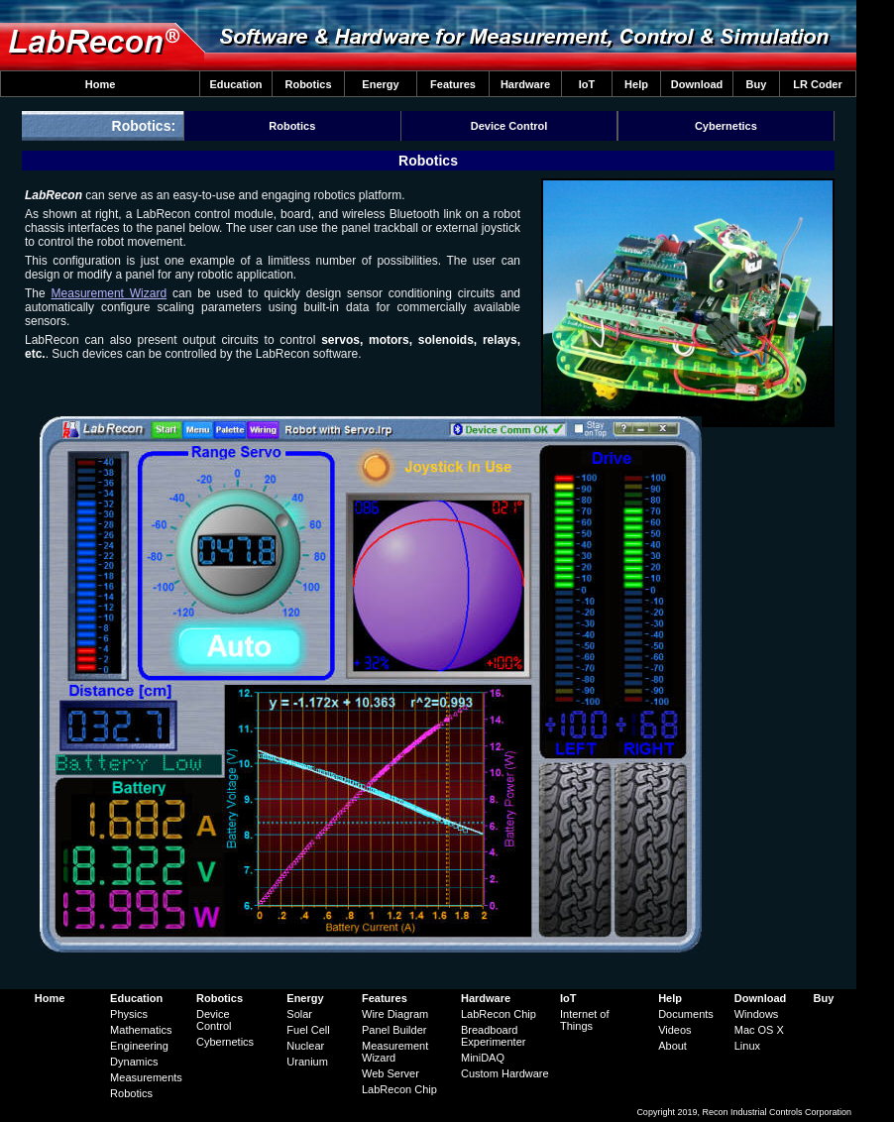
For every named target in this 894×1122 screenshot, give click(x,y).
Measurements (146, 1077)
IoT (587, 84)
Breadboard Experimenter (493, 1036)
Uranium (307, 1061)
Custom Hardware (505, 1073)
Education (235, 84)
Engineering (139, 1046)
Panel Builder (394, 1030)
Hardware (525, 84)
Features (453, 84)
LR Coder (817, 84)
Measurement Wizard (110, 293)
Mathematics (140, 1030)
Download (697, 84)
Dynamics (134, 1061)
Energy (380, 84)
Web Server (390, 1073)
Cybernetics (726, 126)
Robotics (307, 84)
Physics (129, 1014)
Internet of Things (585, 1020)
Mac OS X (759, 1030)
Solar (299, 1014)
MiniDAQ (482, 1058)
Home (100, 84)
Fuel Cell (307, 1030)
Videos (674, 1030)
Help (636, 84)
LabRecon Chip (399, 1089)
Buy (756, 84)
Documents (686, 1014)
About (672, 1046)
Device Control (509, 126)
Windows (756, 1014)
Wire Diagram (395, 1014)
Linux (747, 1046)
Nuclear (305, 1046)
